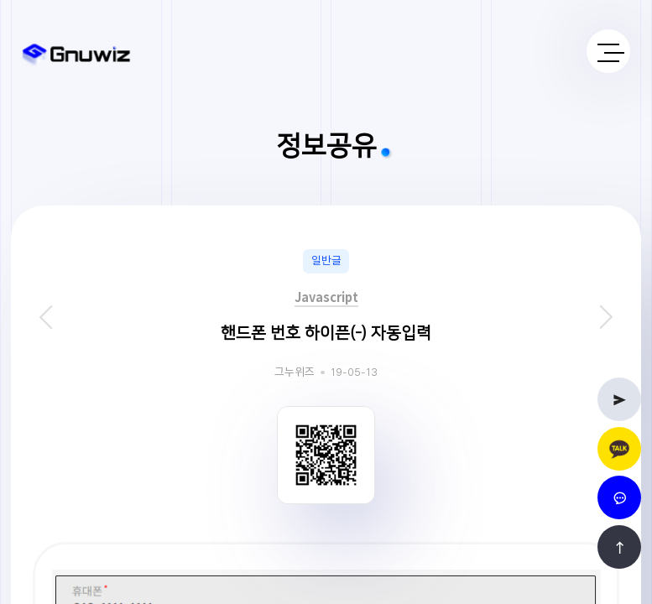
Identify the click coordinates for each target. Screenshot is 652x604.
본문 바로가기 (0, 0)
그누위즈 (294, 373)
